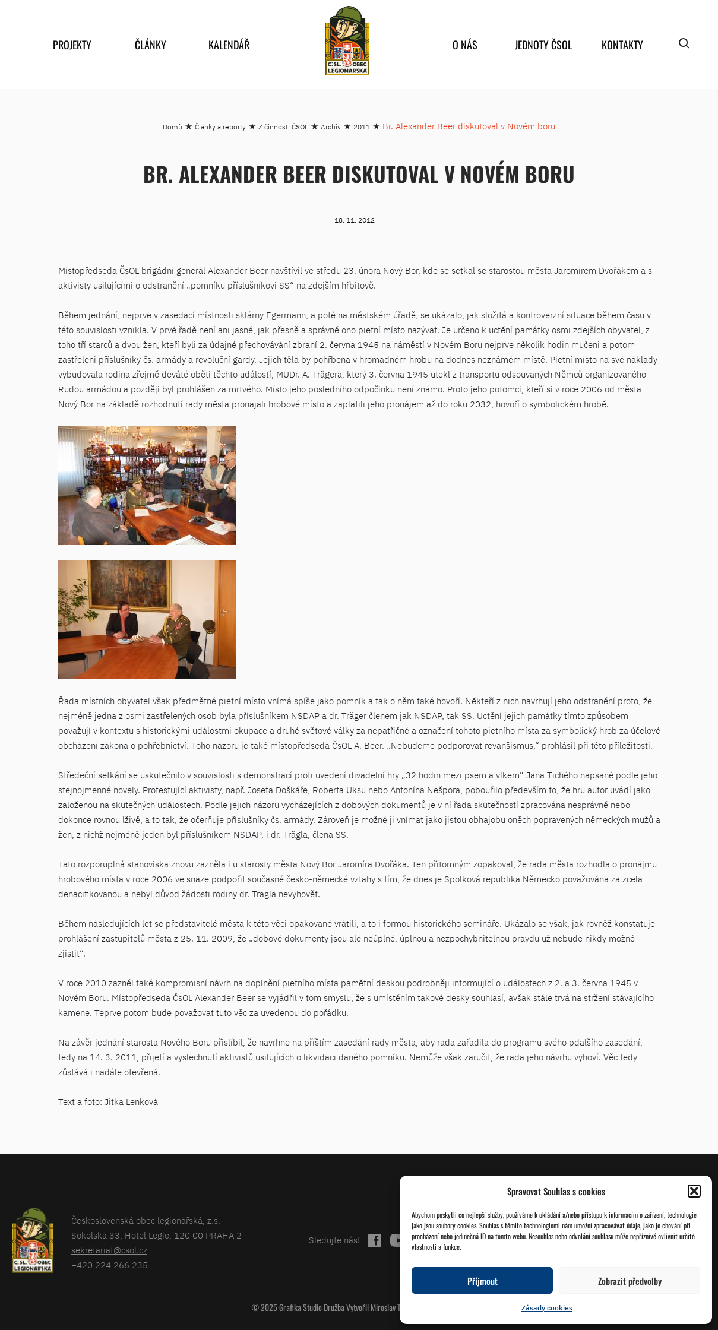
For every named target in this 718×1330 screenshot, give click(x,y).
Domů (172, 126)
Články (150, 44)
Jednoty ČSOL (543, 44)
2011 (361, 126)
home (347, 40)
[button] (694, 1191)
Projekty (72, 44)
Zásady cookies (546, 1307)
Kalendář (228, 44)
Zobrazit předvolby (630, 1280)
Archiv (331, 126)
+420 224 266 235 (109, 1265)
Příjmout (482, 1280)
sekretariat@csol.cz (109, 1250)
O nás (465, 44)
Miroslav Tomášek (397, 1307)
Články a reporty (220, 126)
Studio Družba (323, 1307)
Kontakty (622, 44)
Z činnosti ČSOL (283, 126)
